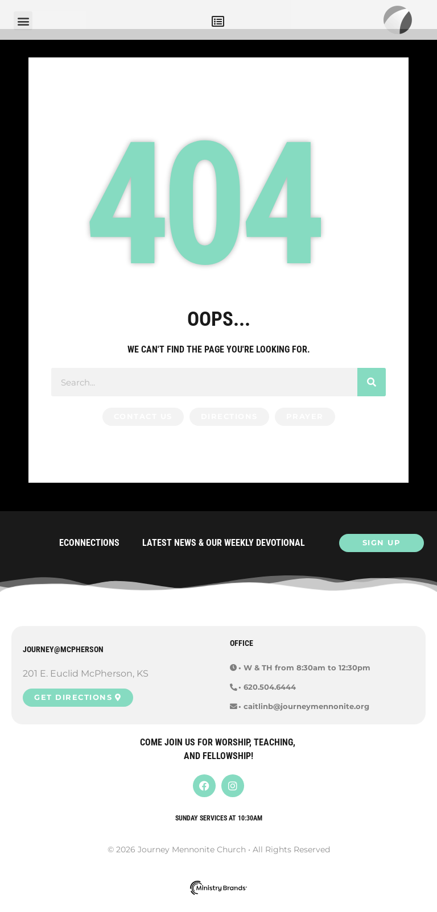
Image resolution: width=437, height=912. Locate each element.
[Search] (371, 393)
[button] (217, 21)
